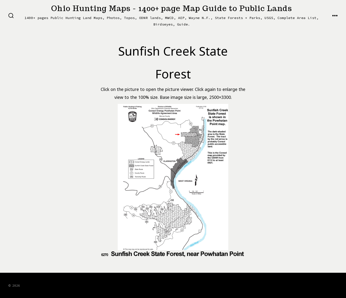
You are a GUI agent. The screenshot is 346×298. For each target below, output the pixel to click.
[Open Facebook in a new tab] (283, 285)
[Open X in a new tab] (296, 285)
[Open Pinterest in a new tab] (332, 285)
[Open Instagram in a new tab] (309, 285)
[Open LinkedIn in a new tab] (321, 285)
